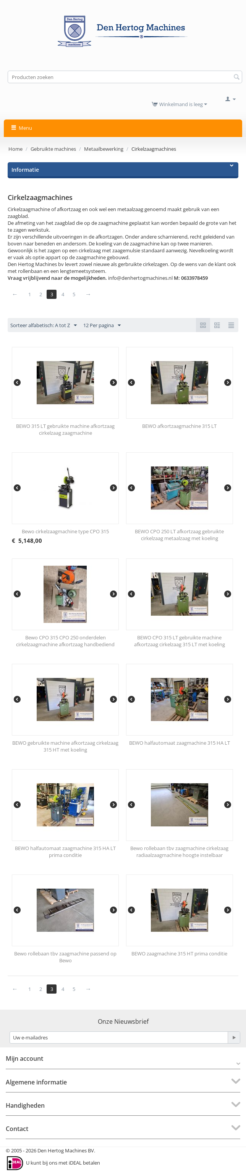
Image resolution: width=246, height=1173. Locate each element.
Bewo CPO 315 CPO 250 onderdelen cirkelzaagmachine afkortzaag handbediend (65, 641)
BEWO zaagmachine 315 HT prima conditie (179, 953)
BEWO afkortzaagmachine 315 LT (179, 426)
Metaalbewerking (103, 148)
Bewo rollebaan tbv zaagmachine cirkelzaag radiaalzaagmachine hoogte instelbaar (179, 851)
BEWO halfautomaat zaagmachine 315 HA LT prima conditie (65, 851)
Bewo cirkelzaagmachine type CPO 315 (65, 531)
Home (15, 148)
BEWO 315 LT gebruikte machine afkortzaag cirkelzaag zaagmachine (65, 429)
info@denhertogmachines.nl (140, 277)
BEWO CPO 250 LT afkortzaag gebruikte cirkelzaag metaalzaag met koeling (179, 535)
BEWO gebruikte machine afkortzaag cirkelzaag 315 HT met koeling (65, 746)
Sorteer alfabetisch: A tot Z (43, 325)
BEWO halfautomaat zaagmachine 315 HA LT (179, 742)
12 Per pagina (102, 325)
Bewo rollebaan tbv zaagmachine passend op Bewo (65, 957)
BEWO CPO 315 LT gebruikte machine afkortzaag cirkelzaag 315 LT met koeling (179, 641)
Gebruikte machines (53, 148)
